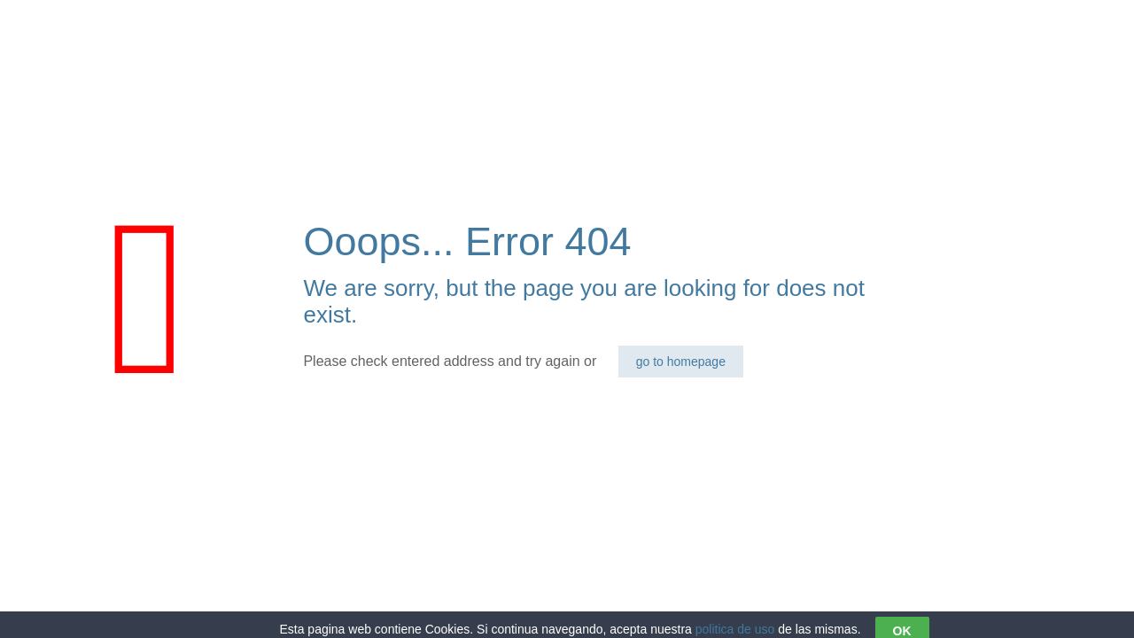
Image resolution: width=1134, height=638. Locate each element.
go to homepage (681, 361)
